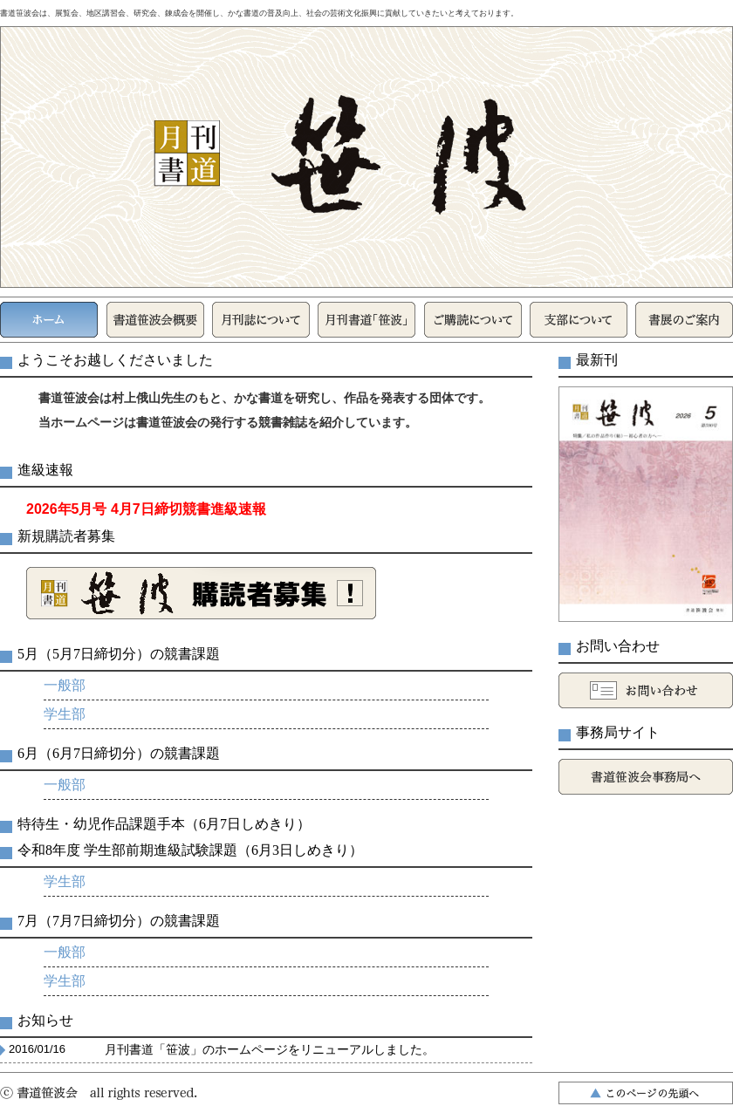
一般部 (65, 685)
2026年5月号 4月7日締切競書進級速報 (146, 509)
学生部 (65, 714)
